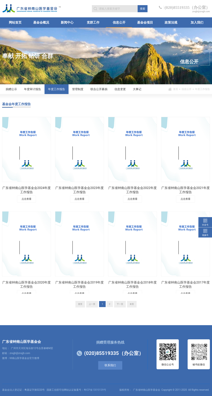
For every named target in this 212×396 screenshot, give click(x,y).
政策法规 (171, 22)
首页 (175, 89)
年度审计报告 (32, 89)
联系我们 (110, 365)
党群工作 (93, 22)
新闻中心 (67, 22)
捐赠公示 (11, 89)
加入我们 (197, 22)
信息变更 (120, 89)
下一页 (120, 304)
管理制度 (77, 89)
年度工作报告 (56, 89)
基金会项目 (145, 22)
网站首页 (15, 22)
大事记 (137, 89)
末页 (132, 304)
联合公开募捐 (98, 89)
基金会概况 (41, 22)
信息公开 (119, 22)
